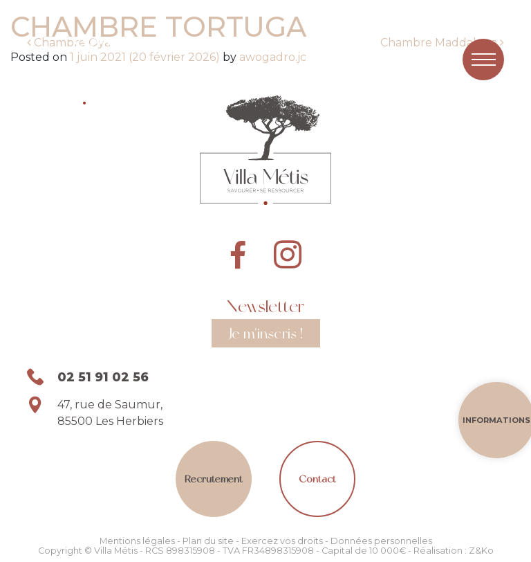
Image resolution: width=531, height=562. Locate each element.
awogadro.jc (271, 57)
